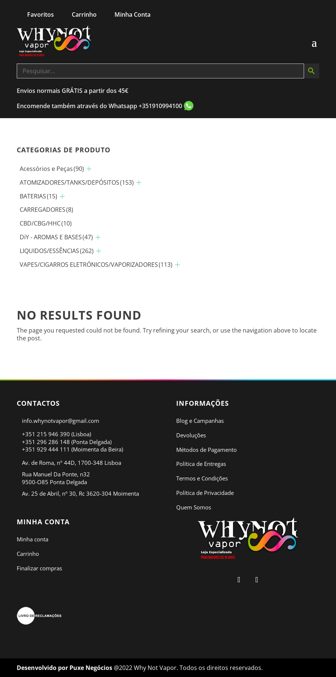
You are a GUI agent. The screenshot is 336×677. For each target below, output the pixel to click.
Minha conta (32, 539)
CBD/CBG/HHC (46, 223)
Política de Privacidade (205, 492)
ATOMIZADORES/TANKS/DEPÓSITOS (77, 182)
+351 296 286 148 (46, 442)
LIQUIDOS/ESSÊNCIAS (57, 251)
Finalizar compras (39, 568)
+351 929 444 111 (46, 449)
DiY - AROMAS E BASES (56, 237)
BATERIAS (38, 196)
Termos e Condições (202, 478)
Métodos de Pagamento (206, 449)
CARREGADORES (46, 209)
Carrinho (28, 553)
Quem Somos (193, 507)
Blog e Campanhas (200, 420)
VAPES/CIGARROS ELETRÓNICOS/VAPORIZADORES (96, 264)
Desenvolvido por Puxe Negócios (65, 668)
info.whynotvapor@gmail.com (60, 420)
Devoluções (191, 435)
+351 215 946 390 (46, 434)
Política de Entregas (201, 463)
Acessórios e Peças (52, 169)
